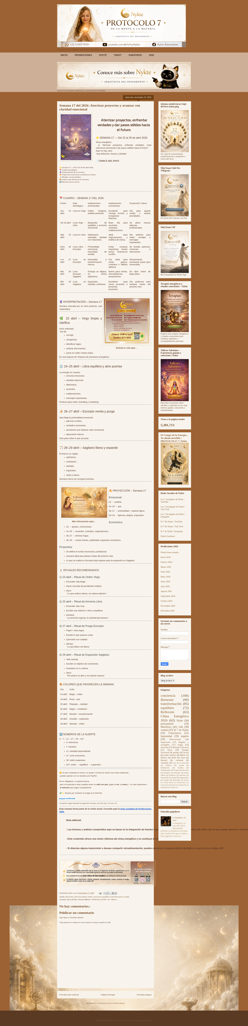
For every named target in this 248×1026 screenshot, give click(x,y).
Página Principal (108, 995)
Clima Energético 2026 (83, 897)
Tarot (183, 757)
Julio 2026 (165, 586)
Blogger (149, 1020)
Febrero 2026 (166, 562)
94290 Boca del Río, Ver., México (104, 900)
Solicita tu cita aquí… (127, 348)
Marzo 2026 (166, 567)
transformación (116, 897)
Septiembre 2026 (168, 596)
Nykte (180, 720)
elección (185, 770)
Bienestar (69, 897)
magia (180, 745)
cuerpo (166, 780)
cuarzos (163, 785)
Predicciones (181, 783)
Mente (182, 755)
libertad (164, 760)
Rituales (176, 747)
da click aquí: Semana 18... (107, 803)
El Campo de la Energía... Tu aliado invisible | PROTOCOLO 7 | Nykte (174, 438)
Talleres (168, 765)
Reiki (174, 757)
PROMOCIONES (83, 55)
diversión (176, 780)
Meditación (165, 768)
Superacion (184, 778)
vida (181, 726)
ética (187, 747)
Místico (164, 757)
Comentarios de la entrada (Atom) (111, 1003)
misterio (172, 775)
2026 (151, 55)
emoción (164, 747)
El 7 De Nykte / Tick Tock (172, 526)
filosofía (177, 773)
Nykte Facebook (168, 536)
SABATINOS (135, 55)
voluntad (179, 760)
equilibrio (105, 897)
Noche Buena (168, 783)
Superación (165, 742)
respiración (182, 785)
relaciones (172, 785)
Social (186, 752)
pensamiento (167, 723)
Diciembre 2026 (168, 611)
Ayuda (181, 765)
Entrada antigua (144, 995)
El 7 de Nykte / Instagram (172, 531)
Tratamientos (166, 770)
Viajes (176, 770)
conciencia (97, 897)
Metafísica (166, 726)
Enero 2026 (166, 557)
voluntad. (165, 763)
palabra (176, 752)
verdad (126, 897)
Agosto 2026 (166, 591)
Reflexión (167, 712)
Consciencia (174, 733)
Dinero (186, 780)
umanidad (164, 787)
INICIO (64, 55)
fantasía (167, 773)
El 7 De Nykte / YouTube (171, 521)
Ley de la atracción (181, 763)
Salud (174, 778)
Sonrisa (180, 768)
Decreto (182, 775)
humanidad (166, 736)
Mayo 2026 (166, 577)
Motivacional (175, 739)
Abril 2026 (165, 572)
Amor (169, 750)
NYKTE (103, 55)
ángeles (185, 736)
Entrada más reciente (69, 995)
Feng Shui (165, 778)
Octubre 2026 (166, 601)
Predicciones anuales (170, 552)
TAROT (117, 55)
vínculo (172, 787)
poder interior (170, 755)
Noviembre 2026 (168, 606)
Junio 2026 (165, 581)
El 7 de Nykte (181, 730)
